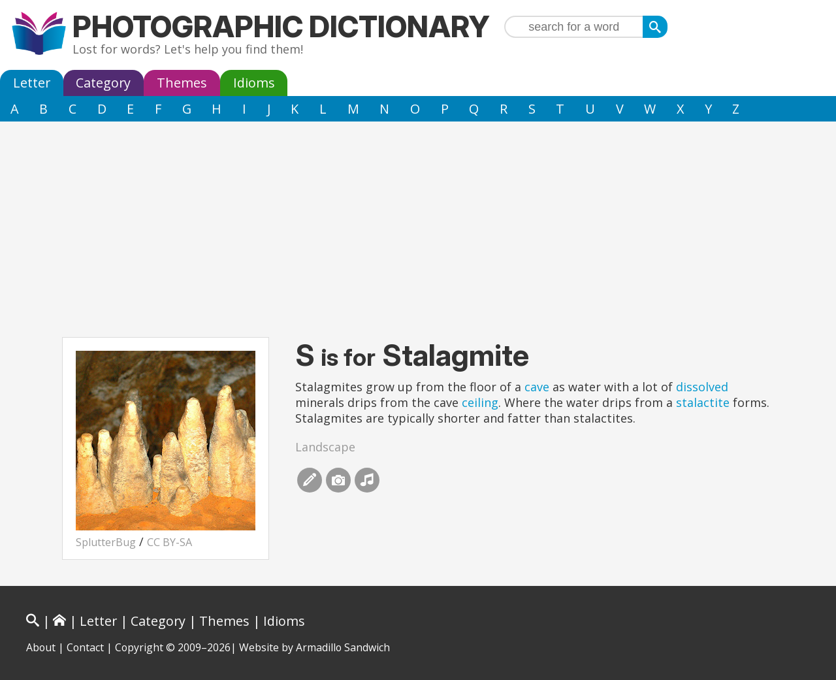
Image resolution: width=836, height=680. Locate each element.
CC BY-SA (169, 542)
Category (103, 82)
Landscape (325, 447)
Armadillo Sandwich (343, 647)
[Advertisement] (418, 219)
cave (536, 387)
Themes (182, 82)
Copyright (139, 647)
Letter (31, 82)
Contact (85, 647)
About (41, 647)
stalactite (703, 402)
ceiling (480, 402)
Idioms (254, 82)
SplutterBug (106, 542)
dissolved (702, 387)
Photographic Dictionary (281, 26)
